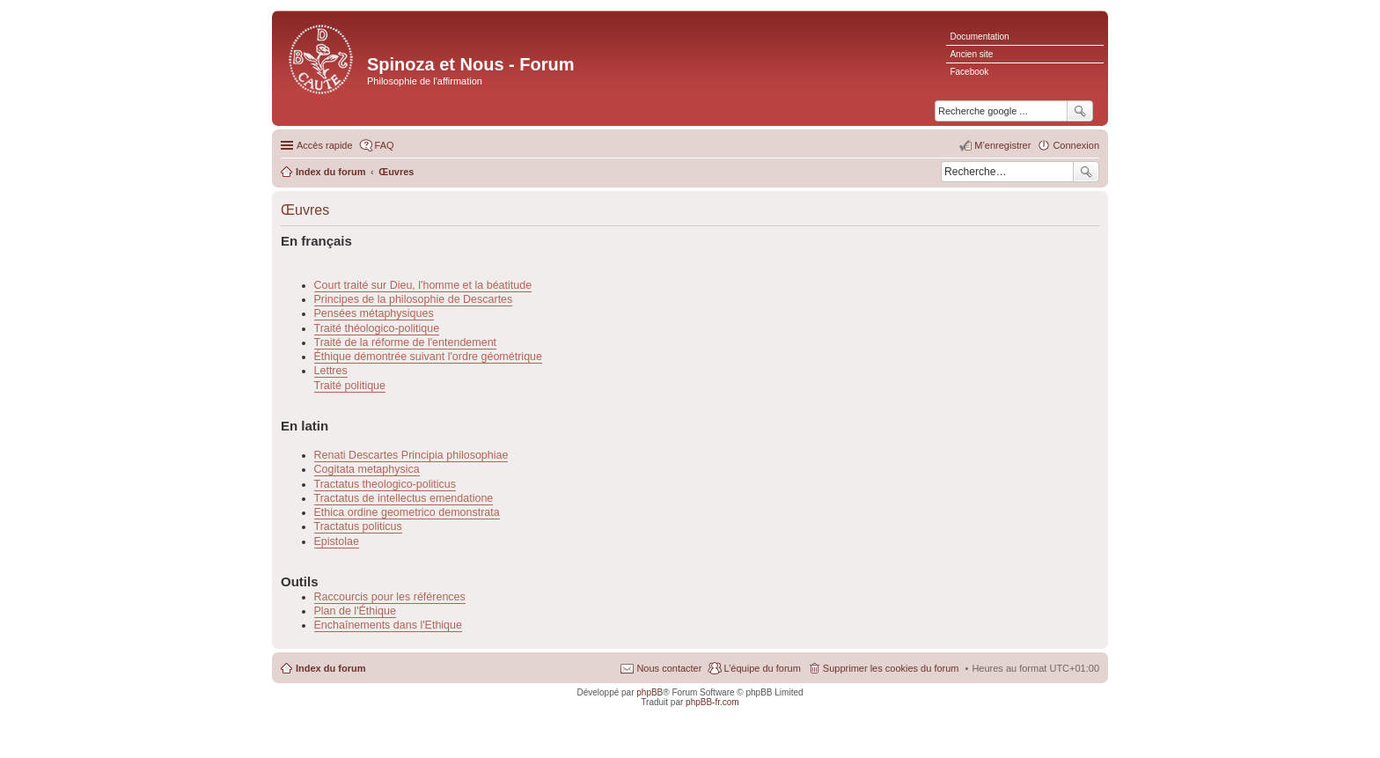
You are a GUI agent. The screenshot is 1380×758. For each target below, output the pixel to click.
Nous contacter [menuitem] (668, 668)
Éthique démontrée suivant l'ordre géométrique (428, 356)
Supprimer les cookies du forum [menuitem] (891, 668)
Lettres (331, 370)
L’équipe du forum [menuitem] (761, 668)
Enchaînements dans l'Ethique (388, 625)
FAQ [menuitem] (384, 145)
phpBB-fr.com (712, 702)
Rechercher (1086, 171)
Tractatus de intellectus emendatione (404, 498)
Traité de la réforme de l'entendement (405, 342)
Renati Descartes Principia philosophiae (411, 455)
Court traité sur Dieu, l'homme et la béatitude (423, 285)
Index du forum (330, 668)
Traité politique (350, 385)
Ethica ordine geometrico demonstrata (407, 512)
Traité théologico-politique (377, 328)
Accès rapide (325, 145)
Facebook (969, 72)
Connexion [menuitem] (1076, 145)
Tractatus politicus (358, 526)
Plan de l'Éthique (355, 611)
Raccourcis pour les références (390, 597)
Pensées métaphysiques (374, 313)
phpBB (649, 692)
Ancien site (971, 54)
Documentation (979, 36)
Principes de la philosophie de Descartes (413, 299)
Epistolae (336, 541)
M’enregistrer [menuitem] (1002, 145)
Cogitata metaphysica (367, 469)
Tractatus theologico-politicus (385, 484)
